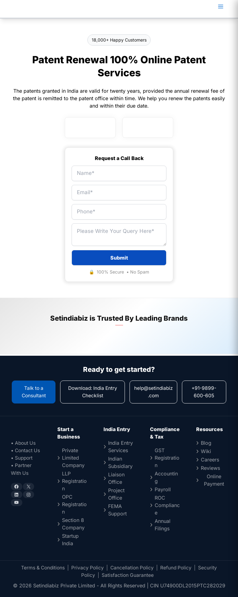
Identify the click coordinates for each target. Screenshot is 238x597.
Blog (206, 443)
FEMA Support (117, 510)
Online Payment (214, 480)
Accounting (166, 477)
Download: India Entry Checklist (93, 392)
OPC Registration (74, 504)
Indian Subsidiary (120, 462)
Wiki (206, 451)
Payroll (163, 489)
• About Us (24, 443)
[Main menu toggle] (220, 6)
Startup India (70, 539)
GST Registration (167, 457)
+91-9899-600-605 (204, 392)
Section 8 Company (73, 524)
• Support (22, 458)
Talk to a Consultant (33, 392)
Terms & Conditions (41, 567)
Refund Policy (178, 567)
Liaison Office (116, 478)
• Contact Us (26, 450)
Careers (210, 460)
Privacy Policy (87, 567)
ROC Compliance (167, 505)
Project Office (116, 494)
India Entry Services (120, 446)
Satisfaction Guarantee (128, 575)
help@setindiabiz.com (154, 392)
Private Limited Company (73, 457)
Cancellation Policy (133, 567)
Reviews (210, 468)
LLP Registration (74, 481)
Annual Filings (162, 525)
